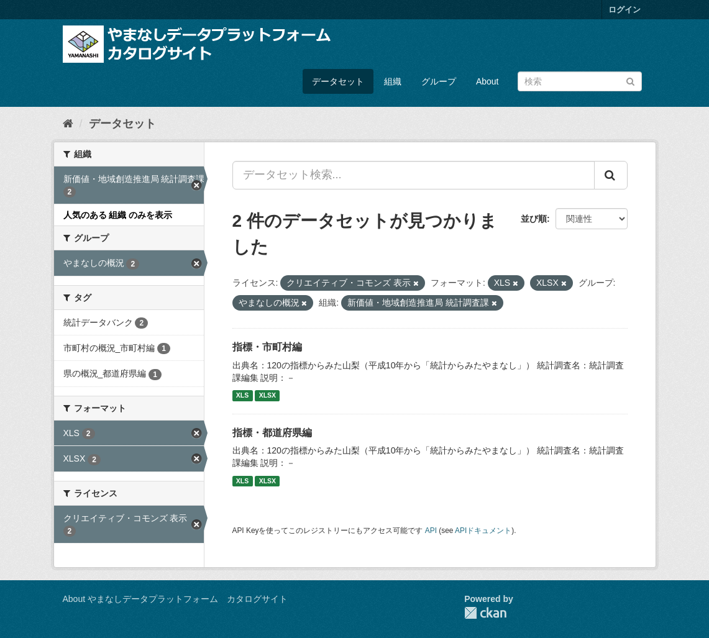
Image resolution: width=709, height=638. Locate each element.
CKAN (485, 612)
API (431, 530)
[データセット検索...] (413, 175)
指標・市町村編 (267, 347)
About (487, 81)
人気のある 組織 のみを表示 (118, 215)
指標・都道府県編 (272, 432)
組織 (392, 81)
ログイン (624, 9)
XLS (242, 395)
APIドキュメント (483, 530)
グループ (438, 81)
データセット (338, 81)
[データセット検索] (580, 81)
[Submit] (630, 80)
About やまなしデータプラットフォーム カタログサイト (175, 599)
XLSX (267, 395)
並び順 (534, 219)
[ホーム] (68, 123)
